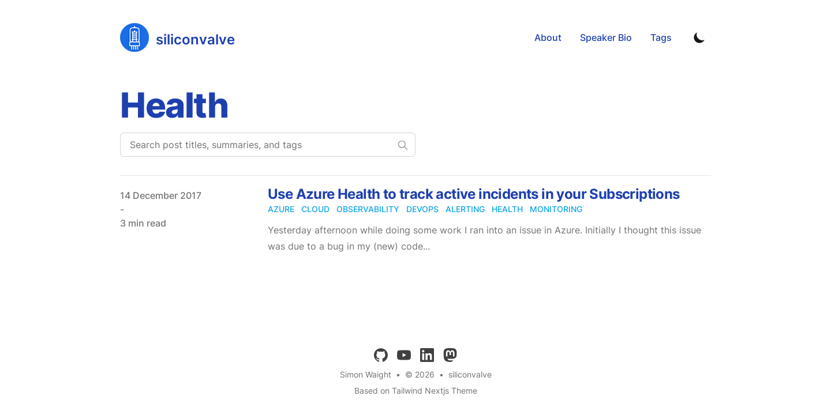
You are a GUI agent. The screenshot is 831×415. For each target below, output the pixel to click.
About (548, 37)
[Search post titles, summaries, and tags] (267, 145)
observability (367, 209)
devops (422, 209)
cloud (315, 209)
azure (281, 209)
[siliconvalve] (177, 37)
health (507, 209)
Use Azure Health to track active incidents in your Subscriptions (474, 194)
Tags (661, 37)
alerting (465, 209)
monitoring (556, 209)
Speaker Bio (606, 37)
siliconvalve (470, 374)
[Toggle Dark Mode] (699, 37)
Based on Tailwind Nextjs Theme (415, 390)
